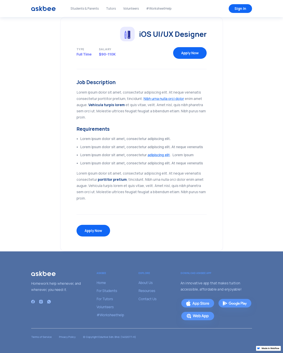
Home (101, 282)
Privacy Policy (67, 337)
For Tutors (105, 299)
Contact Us (147, 299)
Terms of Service (41, 337)
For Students (107, 290)
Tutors (111, 8)
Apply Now (190, 53)
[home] (43, 8)
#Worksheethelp (110, 315)
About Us (145, 282)
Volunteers (131, 8)
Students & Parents (85, 8)
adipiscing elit (159, 155)
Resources (146, 290)
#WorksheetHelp (158, 8)
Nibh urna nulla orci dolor (164, 98)
